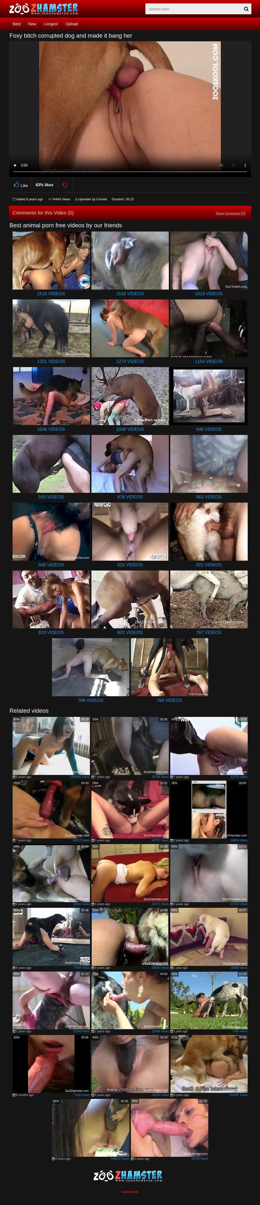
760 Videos (169, 700)
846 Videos (51, 564)
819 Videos (51, 632)
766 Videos (90, 700)
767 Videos (209, 632)
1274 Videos (130, 361)
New (32, 24)
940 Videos (209, 429)
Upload (71, 24)
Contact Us (130, 1192)
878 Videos (130, 496)
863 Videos (209, 496)
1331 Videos (51, 361)
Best (17, 24)
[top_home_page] (46, 9)
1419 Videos (209, 293)
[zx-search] (198, 8)
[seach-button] (246, 8)
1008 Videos (130, 429)
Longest (51, 24)
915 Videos (51, 496)
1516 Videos (51, 293)
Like (20, 185)
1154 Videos (209, 361)
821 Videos (209, 564)
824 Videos (130, 564)
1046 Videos (51, 429)
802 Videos (130, 632)
